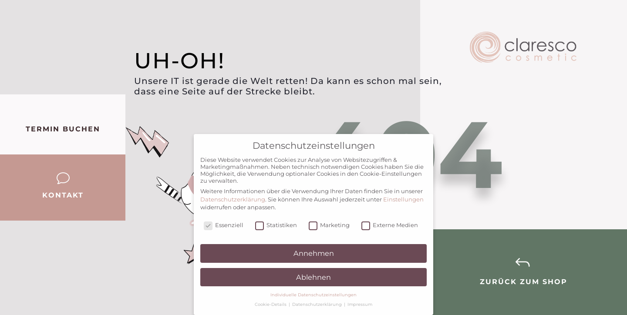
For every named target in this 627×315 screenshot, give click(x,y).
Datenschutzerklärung (232, 199)
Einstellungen (403, 199)
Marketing (329, 224)
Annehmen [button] (313, 253)
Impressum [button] (359, 304)
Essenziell (223, 224)
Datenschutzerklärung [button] (317, 304)
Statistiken (276, 224)
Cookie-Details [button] (271, 304)
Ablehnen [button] (313, 277)
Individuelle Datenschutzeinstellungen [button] (313, 294)
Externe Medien (389, 224)
